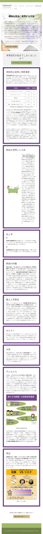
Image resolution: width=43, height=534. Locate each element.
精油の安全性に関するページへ (21, 516)
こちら (28, 441)
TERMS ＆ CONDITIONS (24, 530)
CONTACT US (31, 530)
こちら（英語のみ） (16, 135)
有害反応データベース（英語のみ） (20, 118)
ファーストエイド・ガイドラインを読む (21, 62)
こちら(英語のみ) (31, 199)
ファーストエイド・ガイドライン (21, 43)
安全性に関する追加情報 (11, 46)
